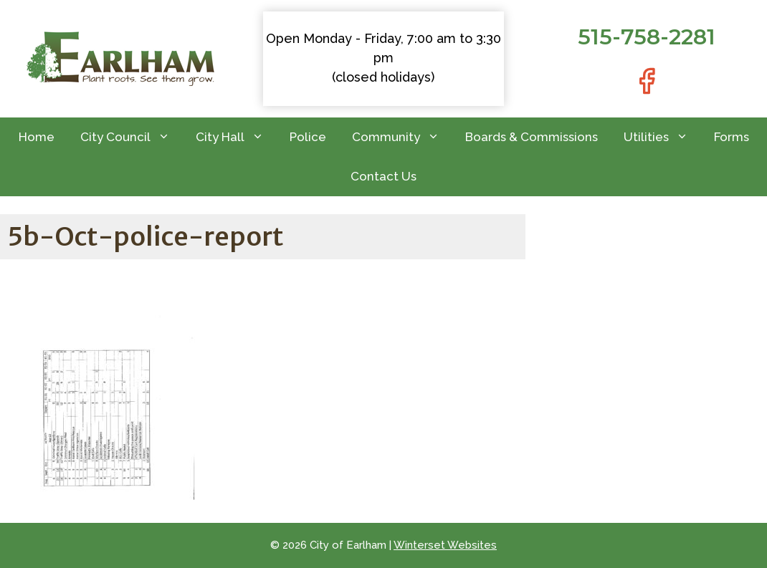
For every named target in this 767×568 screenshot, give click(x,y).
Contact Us (383, 176)
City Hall (236, 137)
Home (36, 137)
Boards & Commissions (531, 137)
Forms (731, 137)
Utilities (662, 137)
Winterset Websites (445, 545)
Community (402, 137)
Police (308, 137)
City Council (131, 137)
